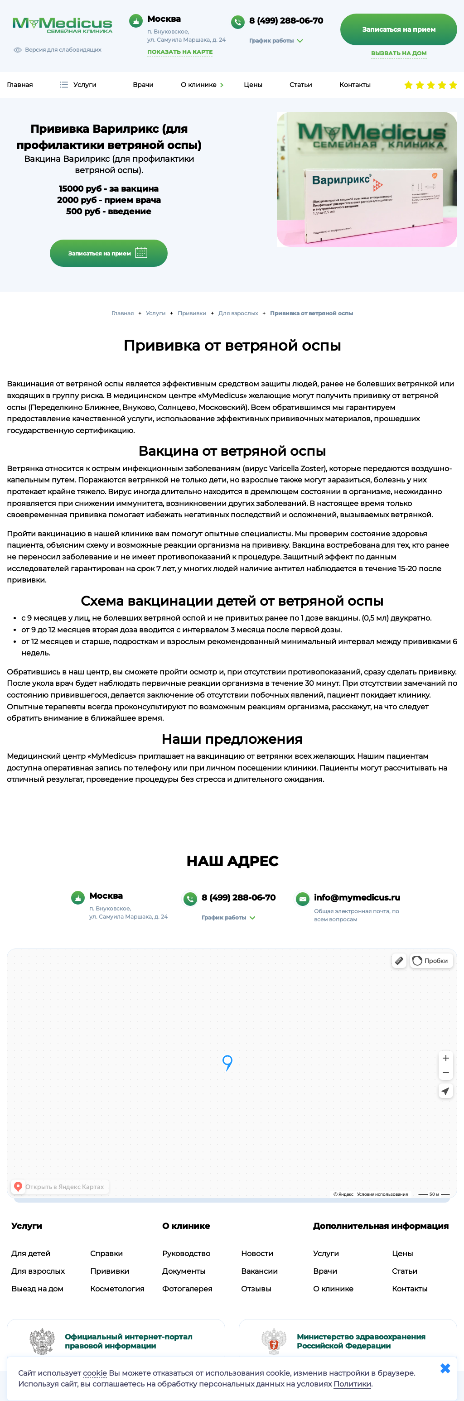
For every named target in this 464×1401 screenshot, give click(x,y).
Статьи (301, 85)
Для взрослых (37, 1270)
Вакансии (259, 1270)
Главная (20, 85)
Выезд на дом (37, 1287)
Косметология (117, 1287)
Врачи (143, 85)
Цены (253, 85)
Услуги (85, 85)
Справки (106, 1252)
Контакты (355, 85)
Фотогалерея (187, 1287)
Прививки (109, 1270)
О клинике (199, 85)
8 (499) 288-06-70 (286, 21)
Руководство (186, 1252)
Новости (257, 1252)
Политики (352, 1384)
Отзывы (256, 1287)
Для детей (30, 1252)
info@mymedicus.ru (357, 896)
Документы (184, 1270)
